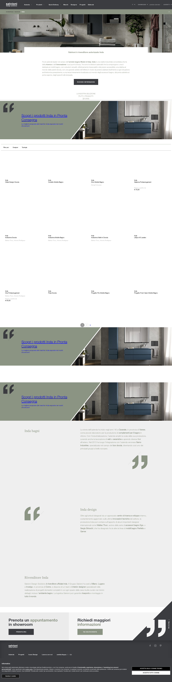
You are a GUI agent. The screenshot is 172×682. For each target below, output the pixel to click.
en (71, 654)
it (67, 654)
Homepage (9, 11)
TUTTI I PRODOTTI (86, 96)
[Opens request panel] (166, 4)
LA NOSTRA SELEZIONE (86, 94)
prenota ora (21, 632)
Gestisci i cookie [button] (10, 676)
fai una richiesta (90, 632)
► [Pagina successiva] (90, 325)
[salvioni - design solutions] (11, 5)
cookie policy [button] (29, 669)
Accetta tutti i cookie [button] (151, 673)
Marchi (17, 11)
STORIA (86, 99)
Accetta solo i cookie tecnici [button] (151, 668)
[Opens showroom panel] (142, 4)
